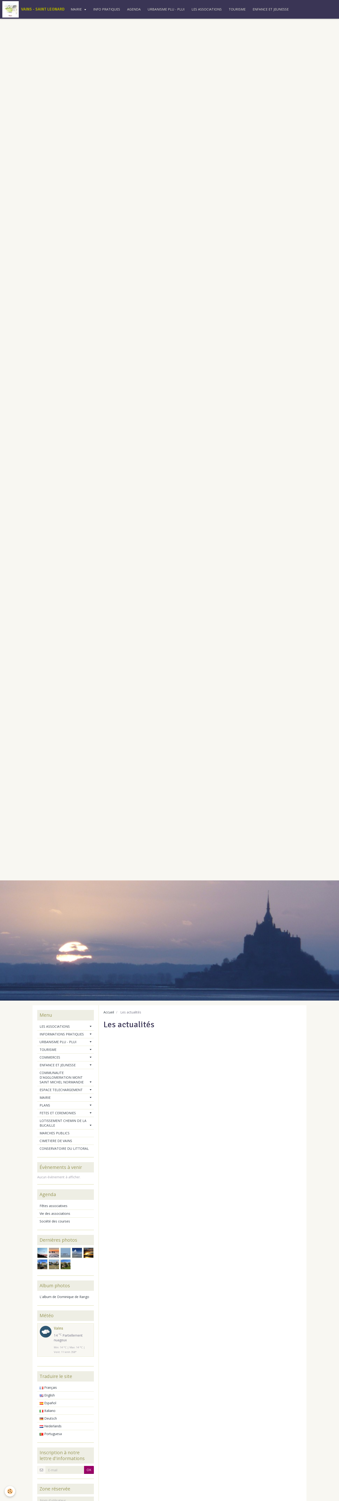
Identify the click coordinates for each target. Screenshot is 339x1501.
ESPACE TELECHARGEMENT (61, 1090)
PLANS (45, 1105)
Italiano (47, 1410)
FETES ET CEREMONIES (58, 1113)
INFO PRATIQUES (106, 9)
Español (48, 1403)
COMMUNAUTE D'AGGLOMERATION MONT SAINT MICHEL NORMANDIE (62, 1077)
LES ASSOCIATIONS (207, 9)
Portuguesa (51, 1434)
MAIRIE (77, 9)
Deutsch (48, 1418)
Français (48, 1387)
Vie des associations (55, 1213)
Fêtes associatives (53, 1206)
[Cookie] (10, 1491)
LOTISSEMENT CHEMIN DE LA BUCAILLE (63, 1123)
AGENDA (134, 9)
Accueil (108, 1012)
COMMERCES (50, 1057)
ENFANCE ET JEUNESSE (271, 9)
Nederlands (51, 1426)
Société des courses (55, 1221)
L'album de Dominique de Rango (64, 1297)
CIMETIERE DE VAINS (56, 1141)
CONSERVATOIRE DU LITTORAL (64, 1148)
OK (89, 1470)
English (47, 1395)
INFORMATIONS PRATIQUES (62, 1034)
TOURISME (237, 9)
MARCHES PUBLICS (55, 1133)
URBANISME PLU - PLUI (166, 9)
